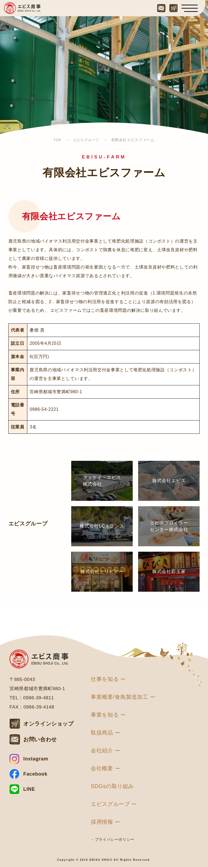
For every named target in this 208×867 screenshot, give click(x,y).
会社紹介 (102, 750)
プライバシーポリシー (114, 839)
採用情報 (102, 822)
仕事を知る (105, 679)
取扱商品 (102, 733)
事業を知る (105, 715)
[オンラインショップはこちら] (173, 7)
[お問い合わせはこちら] (161, 7)
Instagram (35, 759)
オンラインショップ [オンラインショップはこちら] (48, 724)
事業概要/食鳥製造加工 (119, 697)
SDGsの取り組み (112, 786)
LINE (29, 789)
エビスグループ (110, 804)
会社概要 (102, 768)
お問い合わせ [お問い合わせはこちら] (40, 739)
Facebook (35, 774)
